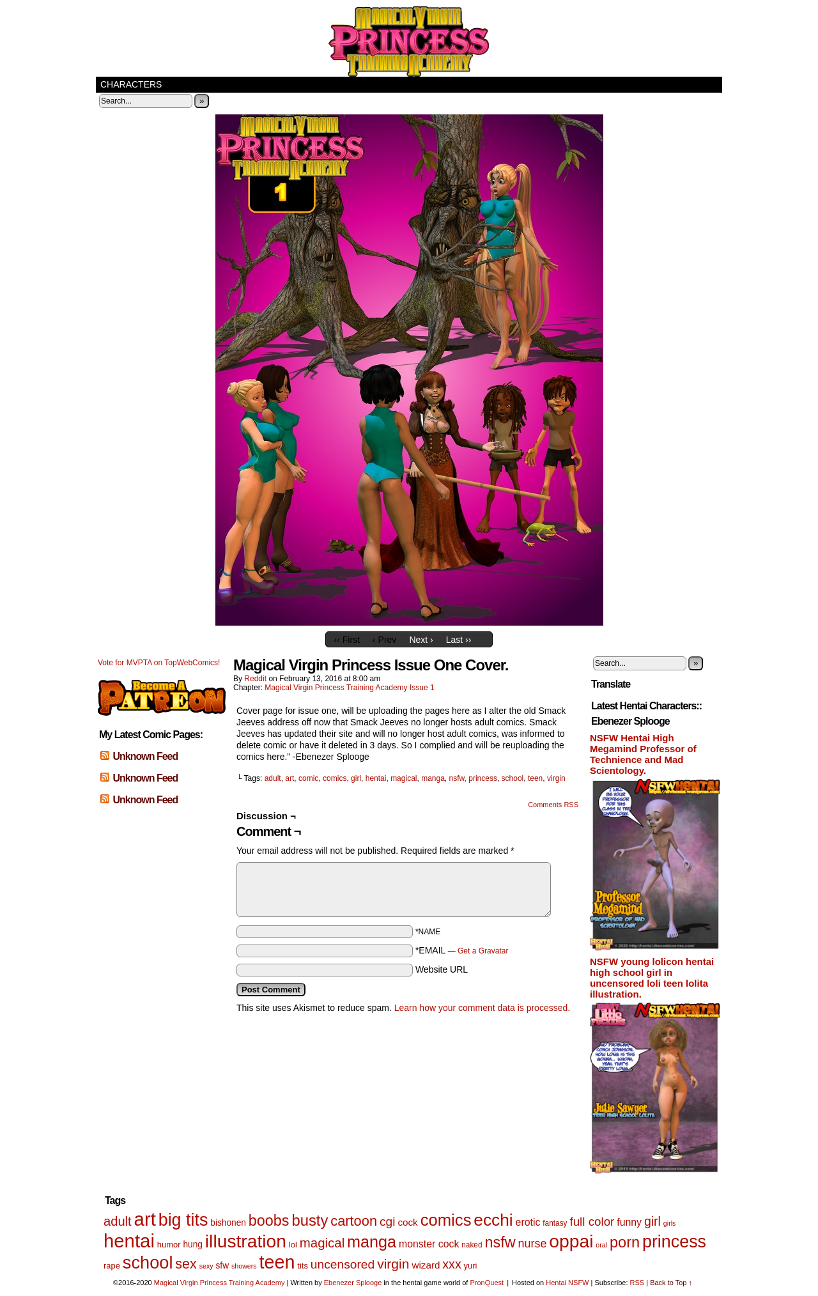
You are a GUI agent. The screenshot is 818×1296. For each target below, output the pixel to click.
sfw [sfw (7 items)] (222, 1265)
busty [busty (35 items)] (309, 1220)
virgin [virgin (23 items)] (393, 1263)
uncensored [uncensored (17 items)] (342, 1264)
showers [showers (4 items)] (244, 1266)
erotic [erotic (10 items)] (528, 1222)
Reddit (255, 678)
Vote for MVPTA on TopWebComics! (159, 662)
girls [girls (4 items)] (669, 1223)
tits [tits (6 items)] (302, 1265)
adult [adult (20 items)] (118, 1221)
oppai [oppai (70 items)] (571, 1241)
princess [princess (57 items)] (674, 1241)
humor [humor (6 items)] (169, 1244)
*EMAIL (462, 950)
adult (273, 778)
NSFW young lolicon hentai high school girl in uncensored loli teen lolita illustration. (652, 977)
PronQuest (487, 1282)
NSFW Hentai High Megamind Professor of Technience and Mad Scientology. (643, 754)
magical (403, 778)
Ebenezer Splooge (353, 1282)
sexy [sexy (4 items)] (206, 1266)
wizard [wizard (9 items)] (426, 1265)
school (513, 778)
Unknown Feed (145, 756)
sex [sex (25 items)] (185, 1264)
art (289, 778)
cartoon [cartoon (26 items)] (353, 1221)
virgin (556, 778)
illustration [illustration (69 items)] (245, 1241)
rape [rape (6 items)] (112, 1265)
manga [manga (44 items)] (371, 1242)
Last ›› (459, 640)
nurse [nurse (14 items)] (532, 1243)
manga (433, 778)
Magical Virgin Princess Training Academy (409, 41)
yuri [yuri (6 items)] (470, 1265)
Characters (131, 84)
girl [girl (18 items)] (652, 1221)
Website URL (441, 969)
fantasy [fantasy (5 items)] (555, 1223)
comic (308, 778)
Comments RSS (553, 804)
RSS (637, 1282)
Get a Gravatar (483, 950)
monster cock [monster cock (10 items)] (429, 1243)
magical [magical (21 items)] (322, 1242)
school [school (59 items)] (148, 1262)
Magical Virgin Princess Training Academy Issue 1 (349, 687)
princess (482, 778)
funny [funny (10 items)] (629, 1222)
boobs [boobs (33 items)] (269, 1220)
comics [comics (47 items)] (446, 1220)
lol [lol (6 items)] (293, 1244)
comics (334, 778)
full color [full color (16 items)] (591, 1221)
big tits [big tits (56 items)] (183, 1220)
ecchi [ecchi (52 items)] (493, 1220)
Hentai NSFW (567, 1282)
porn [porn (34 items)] (625, 1242)
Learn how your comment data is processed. (482, 1008)
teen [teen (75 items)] (277, 1262)
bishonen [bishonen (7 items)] (228, 1223)
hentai (376, 778)
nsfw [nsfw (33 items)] (499, 1242)
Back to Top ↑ (671, 1282)
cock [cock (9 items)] (407, 1222)
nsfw (457, 778)
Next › (421, 640)
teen (535, 778)
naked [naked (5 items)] (471, 1244)
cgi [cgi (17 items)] (388, 1221)
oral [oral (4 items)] (601, 1245)
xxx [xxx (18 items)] (451, 1264)
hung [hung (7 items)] (193, 1244)
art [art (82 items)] (145, 1219)
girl (356, 778)
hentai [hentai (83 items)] (129, 1240)
